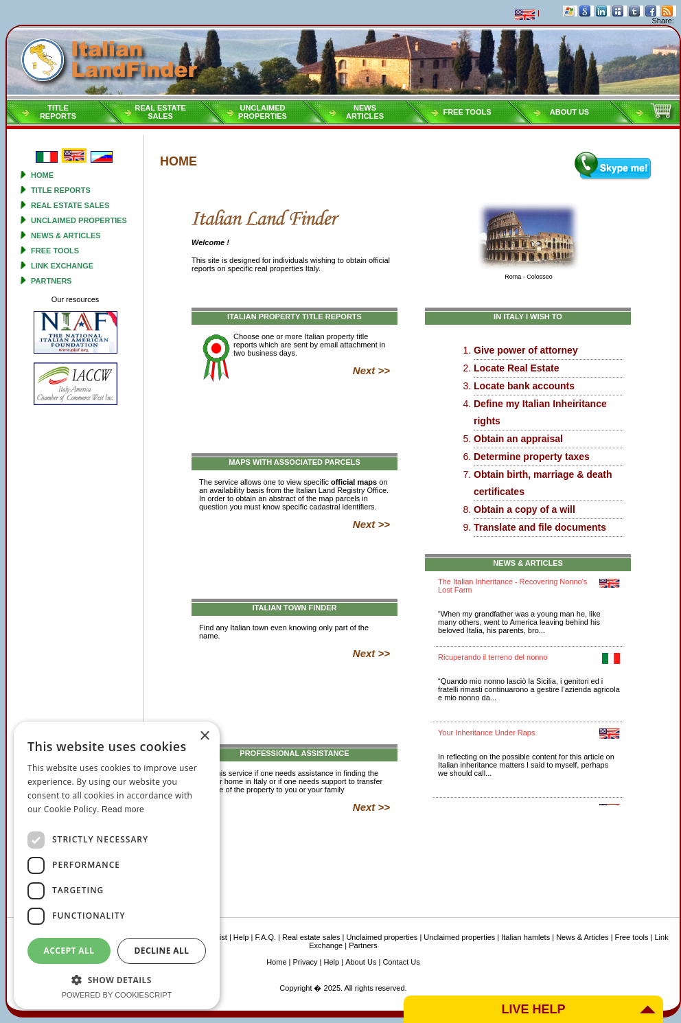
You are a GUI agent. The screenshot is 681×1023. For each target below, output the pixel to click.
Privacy (305, 962)
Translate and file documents (540, 527)
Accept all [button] (69, 950)
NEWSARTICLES (365, 112)
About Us (569, 112)
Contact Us (400, 962)
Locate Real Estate (516, 368)
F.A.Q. (265, 937)
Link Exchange (62, 266)
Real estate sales (70, 205)
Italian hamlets (525, 937)
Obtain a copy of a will (524, 509)
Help (241, 937)
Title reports (61, 190)
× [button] (204, 736)
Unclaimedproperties (262, 112)
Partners (51, 281)
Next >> (371, 370)
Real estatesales (160, 112)
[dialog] (117, 865)
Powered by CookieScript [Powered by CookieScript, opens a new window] (117, 995)
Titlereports (58, 112)
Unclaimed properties (79, 220)
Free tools (467, 112)
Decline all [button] (162, 950)
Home (42, 175)
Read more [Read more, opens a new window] (123, 809)
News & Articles (66, 235)
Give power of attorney (526, 350)
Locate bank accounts (524, 385)
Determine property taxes (532, 456)
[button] (116, 979)
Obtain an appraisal (518, 438)
